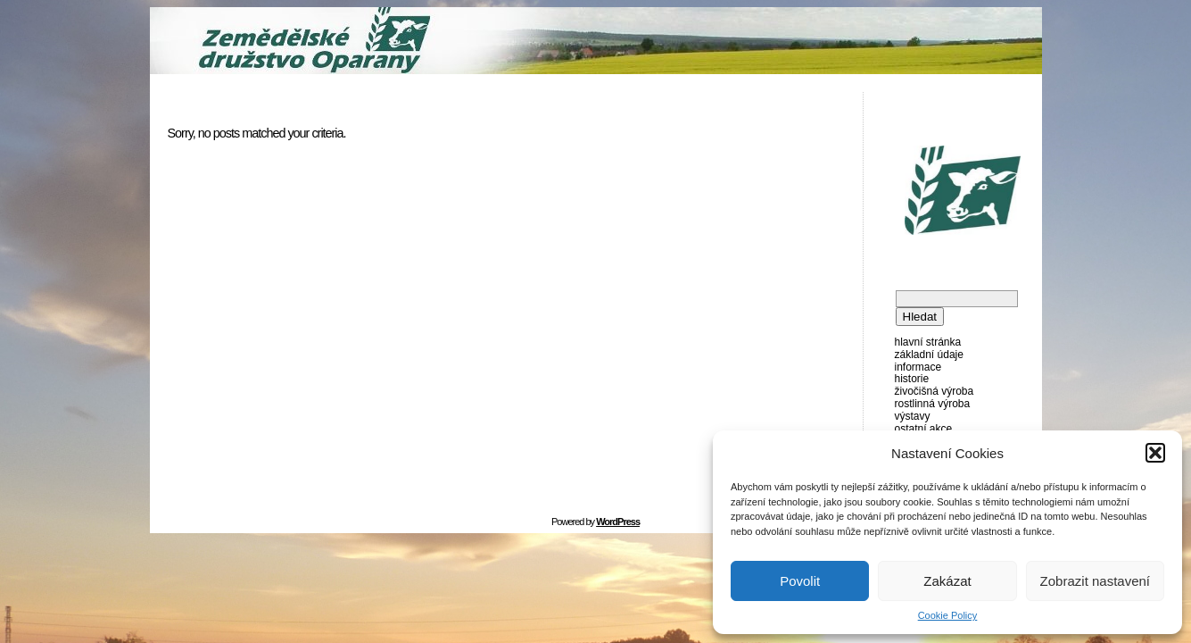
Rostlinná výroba (933, 403)
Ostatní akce (924, 428)
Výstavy (912, 416)
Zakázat (947, 581)
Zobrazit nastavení (1095, 581)
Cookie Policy (948, 615)
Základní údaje (929, 354)
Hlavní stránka (928, 342)
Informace (918, 367)
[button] (1155, 453)
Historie (912, 378)
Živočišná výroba (934, 391)
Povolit (800, 581)
